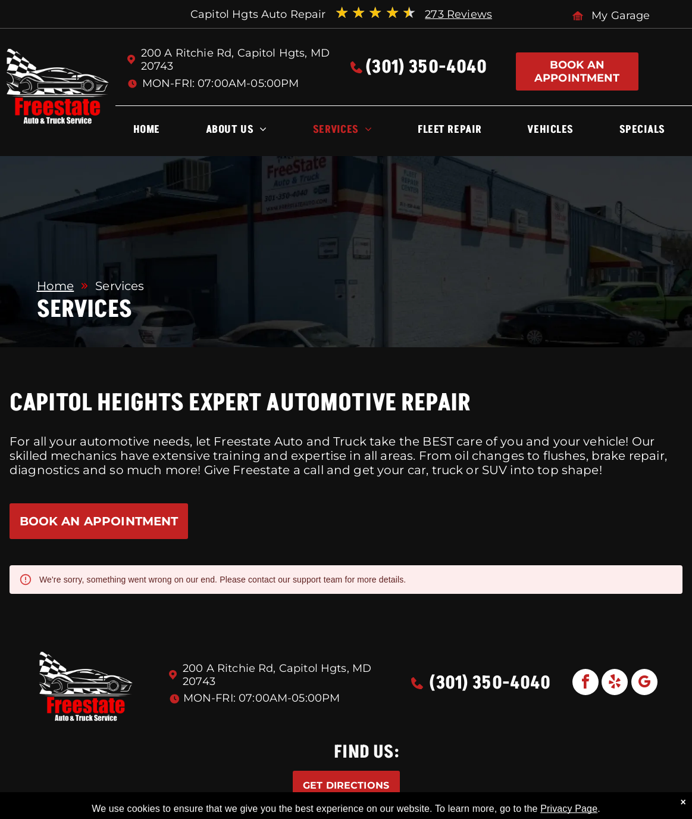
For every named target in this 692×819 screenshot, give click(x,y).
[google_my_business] (644, 683)
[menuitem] (146, 132)
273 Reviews (458, 14)
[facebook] (585, 683)
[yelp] (615, 683)
